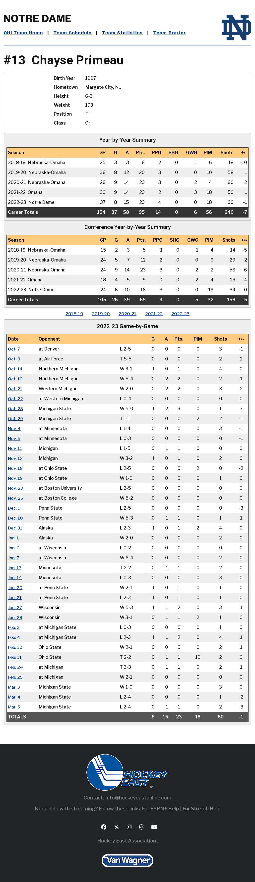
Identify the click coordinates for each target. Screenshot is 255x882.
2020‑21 (127, 313)
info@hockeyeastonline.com (138, 798)
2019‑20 (99, 313)
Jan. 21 (15, 597)
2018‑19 (71, 313)
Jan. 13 (15, 567)
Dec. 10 (16, 518)
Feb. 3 (14, 627)
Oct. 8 (14, 358)
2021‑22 (155, 313)
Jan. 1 (13, 537)
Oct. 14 (15, 368)
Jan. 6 (14, 547)
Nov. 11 (15, 448)
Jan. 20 (15, 587)
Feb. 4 (14, 637)
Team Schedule (74, 33)
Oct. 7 (14, 349)
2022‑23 (183, 313)
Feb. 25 (16, 677)
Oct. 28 (16, 408)
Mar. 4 (14, 697)
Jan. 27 (15, 607)
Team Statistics (125, 33)
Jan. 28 (15, 617)
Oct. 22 (15, 398)
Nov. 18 (16, 468)
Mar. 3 (14, 687)
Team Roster (173, 33)
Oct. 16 (15, 378)
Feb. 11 (15, 657)
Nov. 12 (15, 458)
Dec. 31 (15, 527)
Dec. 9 (14, 508)
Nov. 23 (16, 488)
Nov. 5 (14, 438)
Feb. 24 (16, 667)
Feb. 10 (15, 647)
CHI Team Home (24, 33)
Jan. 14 (15, 577)
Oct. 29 (16, 418)
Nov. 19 (16, 478)
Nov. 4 (14, 428)
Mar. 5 (14, 706)
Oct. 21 (15, 388)
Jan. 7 (13, 557)
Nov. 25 (16, 498)
